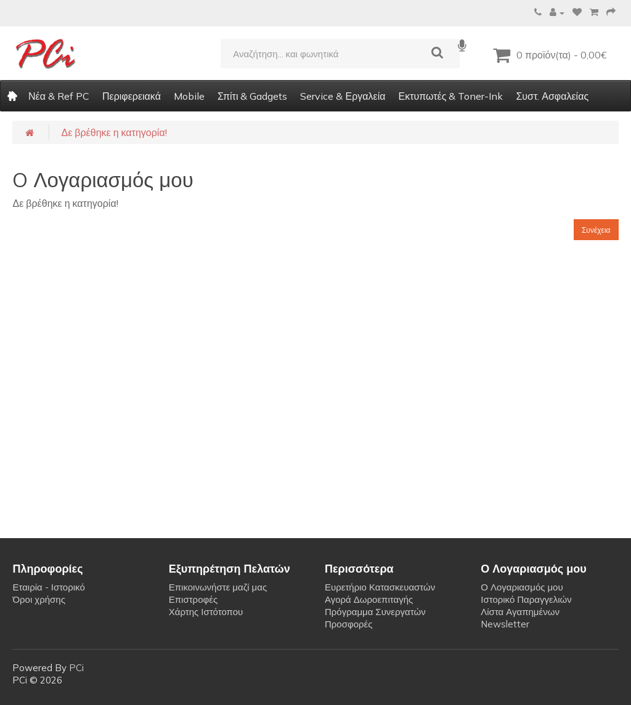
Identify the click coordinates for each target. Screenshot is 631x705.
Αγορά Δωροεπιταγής (369, 599)
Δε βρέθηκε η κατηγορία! (113, 132)
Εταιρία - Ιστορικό (48, 587)
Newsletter (505, 624)
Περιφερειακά (131, 96)
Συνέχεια (596, 230)
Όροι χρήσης (38, 599)
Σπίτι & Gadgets (253, 96)
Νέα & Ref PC (58, 96)
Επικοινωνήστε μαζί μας (218, 587)
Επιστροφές (193, 599)
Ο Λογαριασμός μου (522, 587)
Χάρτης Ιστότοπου (206, 612)
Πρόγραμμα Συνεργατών (375, 612)
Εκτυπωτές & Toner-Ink (450, 96)
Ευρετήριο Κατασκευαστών (380, 587)
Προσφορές (348, 624)
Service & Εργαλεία (342, 96)
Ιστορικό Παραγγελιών (526, 599)
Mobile (189, 96)
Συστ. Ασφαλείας (552, 96)
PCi (76, 668)
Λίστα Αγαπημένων (520, 612)
